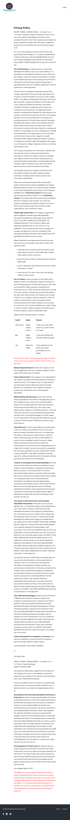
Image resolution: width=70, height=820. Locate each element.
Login (64, 7)
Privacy (64, 809)
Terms (58, 809)
